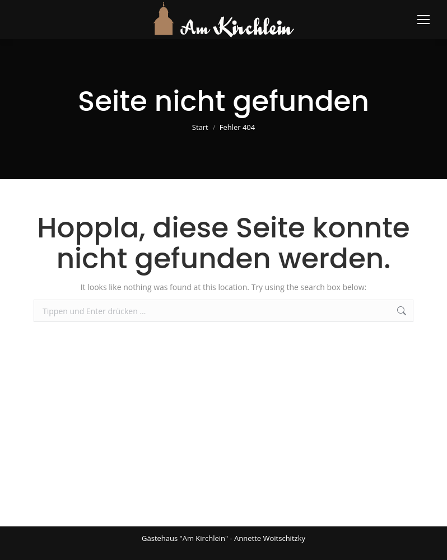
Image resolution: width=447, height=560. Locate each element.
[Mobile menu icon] (423, 19)
